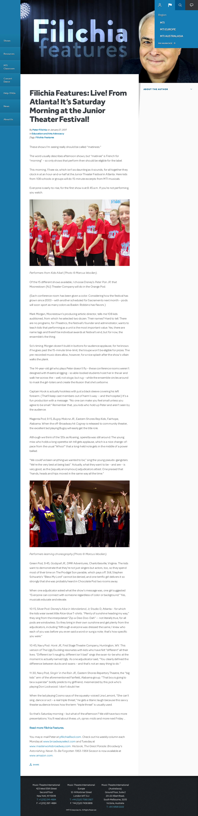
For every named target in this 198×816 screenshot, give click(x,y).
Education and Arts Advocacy (48, 133)
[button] (170, 5)
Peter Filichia (39, 129)
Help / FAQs (9, 93)
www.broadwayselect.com (59, 741)
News (6, 106)
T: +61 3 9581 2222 (115, 806)
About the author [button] (155, 89)
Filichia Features (45, 137)
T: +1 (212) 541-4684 (46, 799)
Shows (7, 40)
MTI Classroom (9, 67)
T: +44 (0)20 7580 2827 (81, 799)
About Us (8, 119)
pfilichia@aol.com (70, 737)
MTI (162, 22)
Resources (9, 53)
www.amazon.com (41, 755)
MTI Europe (168, 29)
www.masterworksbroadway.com (50, 746)
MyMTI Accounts (160, 5)
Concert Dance (8, 80)
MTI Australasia (171, 36)
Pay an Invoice (165, 43)
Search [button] (180, 5)
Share (36, 764)
